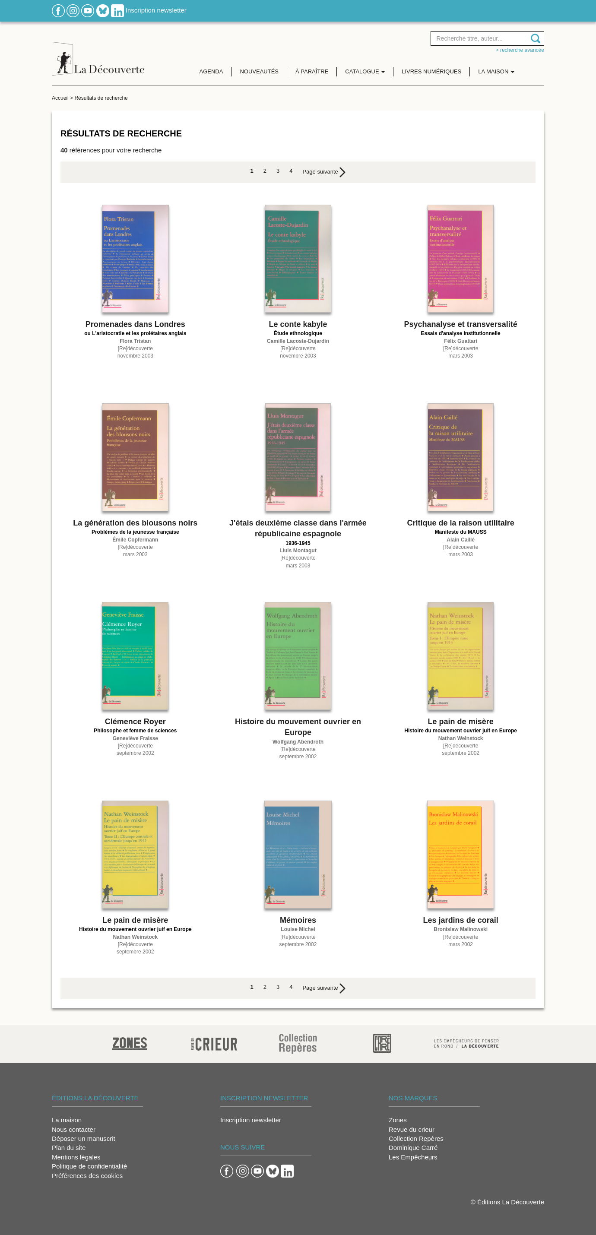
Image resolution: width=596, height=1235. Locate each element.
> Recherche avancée (520, 50)
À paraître (311, 71)
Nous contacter (73, 1129)
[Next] (324, 172)
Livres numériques (431, 71)
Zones (398, 1120)
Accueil (60, 98)
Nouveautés (259, 71)
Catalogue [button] (365, 71)
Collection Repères (416, 1138)
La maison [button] (496, 71)
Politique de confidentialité (89, 1166)
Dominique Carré (413, 1147)
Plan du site (69, 1147)
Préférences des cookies (87, 1175)
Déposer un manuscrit (83, 1138)
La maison (67, 1120)
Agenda (211, 71)
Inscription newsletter (156, 10)
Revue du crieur (411, 1129)
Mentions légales (76, 1157)
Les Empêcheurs (413, 1157)
